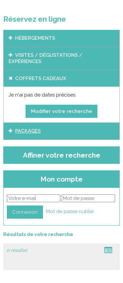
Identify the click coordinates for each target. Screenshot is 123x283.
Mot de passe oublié (69, 211)
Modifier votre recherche (61, 111)
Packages (28, 131)
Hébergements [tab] (35, 38)
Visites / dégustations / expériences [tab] (45, 58)
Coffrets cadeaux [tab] (40, 78)
